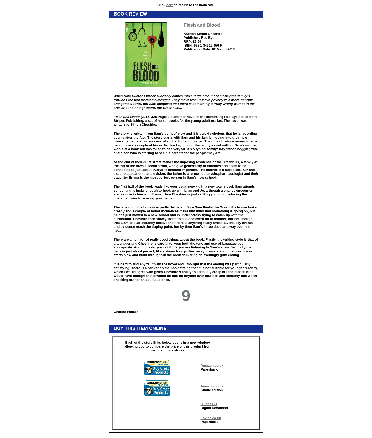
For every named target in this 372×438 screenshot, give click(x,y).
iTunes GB (209, 404)
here (169, 5)
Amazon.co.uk (212, 365)
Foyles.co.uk (211, 418)
